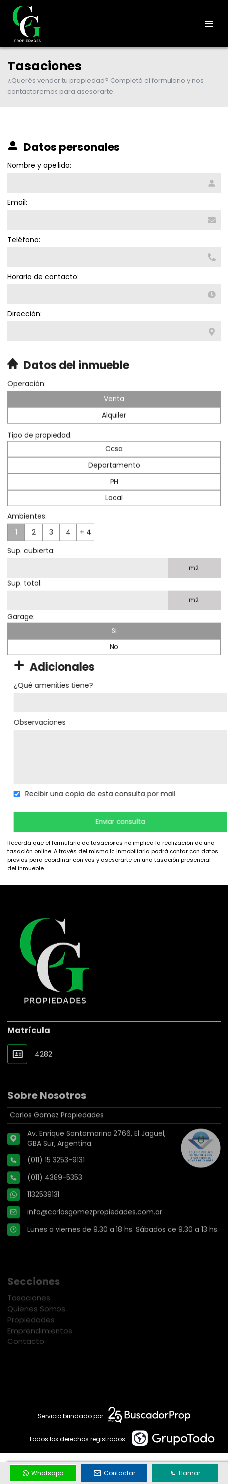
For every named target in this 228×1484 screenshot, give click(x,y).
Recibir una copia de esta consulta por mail (125, 794)
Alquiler (114, 440)
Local (114, 523)
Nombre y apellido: (39, 165)
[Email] (113, 220)
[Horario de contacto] (113, 294)
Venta (114, 424)
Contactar (114, 1473)
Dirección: (24, 314)
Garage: (21, 641)
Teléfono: (23, 240)
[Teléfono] (113, 257)
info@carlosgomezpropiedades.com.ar (94, 1243)
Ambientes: (27, 541)
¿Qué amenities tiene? (78, 685)
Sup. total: (24, 608)
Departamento (114, 490)
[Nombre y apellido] (113, 183)
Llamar (185, 1473)
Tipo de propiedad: (39, 460)
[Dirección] (113, 331)
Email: (17, 202)
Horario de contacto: (42, 277)
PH (114, 506)
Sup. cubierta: (31, 576)
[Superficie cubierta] (87, 593)
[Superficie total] (87, 625)
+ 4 (85, 557)
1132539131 (43, 1226)
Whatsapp (43, 1473)
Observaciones (65, 722)
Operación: (26, 408)
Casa (114, 474)
